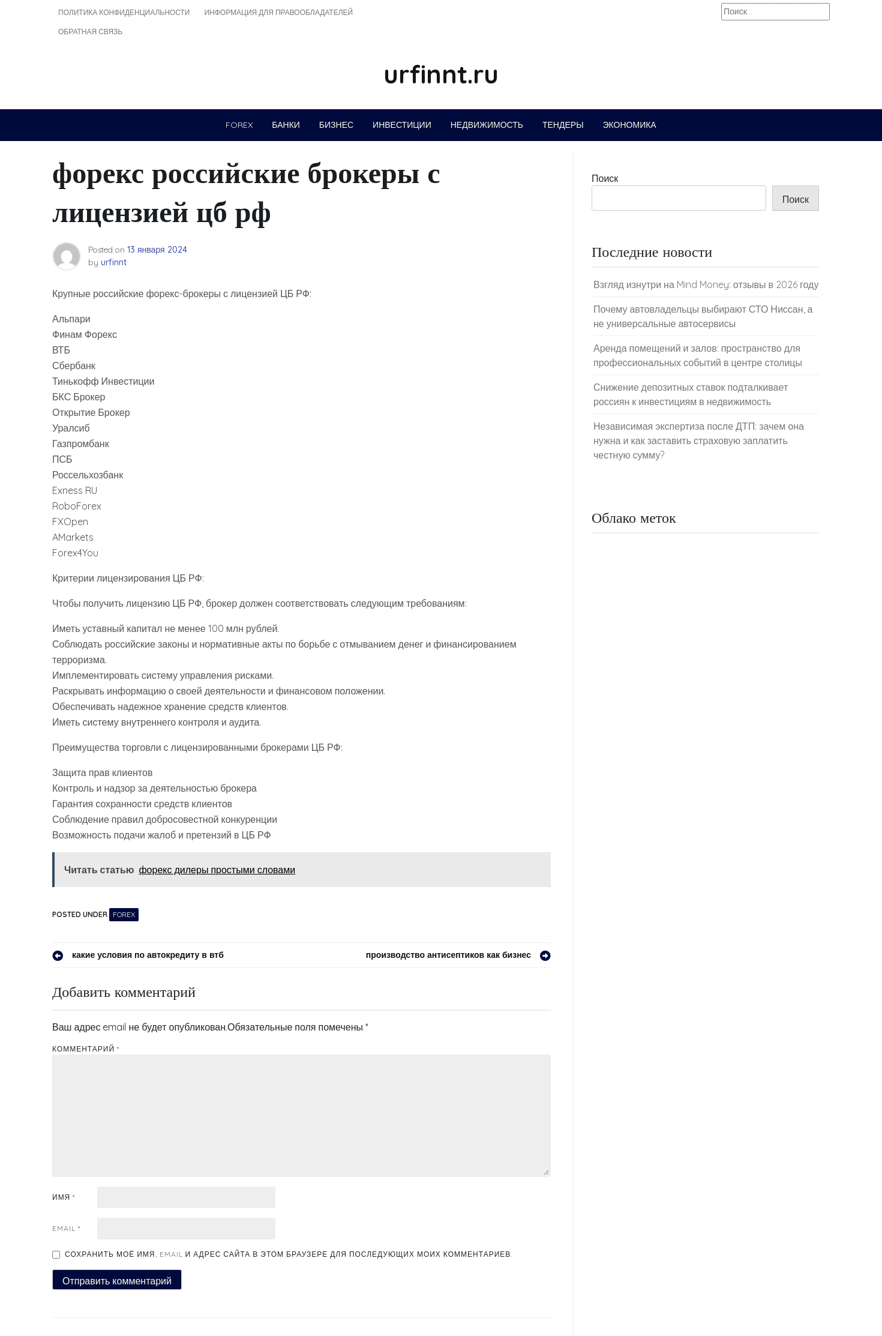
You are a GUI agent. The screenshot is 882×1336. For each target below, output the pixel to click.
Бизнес (336, 124)
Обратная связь (90, 31)
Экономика (629, 124)
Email (66, 1228)
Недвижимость (487, 124)
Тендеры (563, 124)
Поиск (605, 178)
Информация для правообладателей (278, 12)
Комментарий (85, 1048)
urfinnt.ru (441, 74)
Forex (239, 124)
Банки (286, 124)
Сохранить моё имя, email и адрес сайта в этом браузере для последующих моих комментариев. (288, 1254)
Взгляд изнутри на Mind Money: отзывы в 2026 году (705, 284)
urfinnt (114, 262)
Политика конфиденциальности (124, 12)
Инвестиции (402, 124)
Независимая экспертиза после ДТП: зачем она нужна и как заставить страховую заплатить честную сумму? (698, 440)
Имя (63, 1197)
